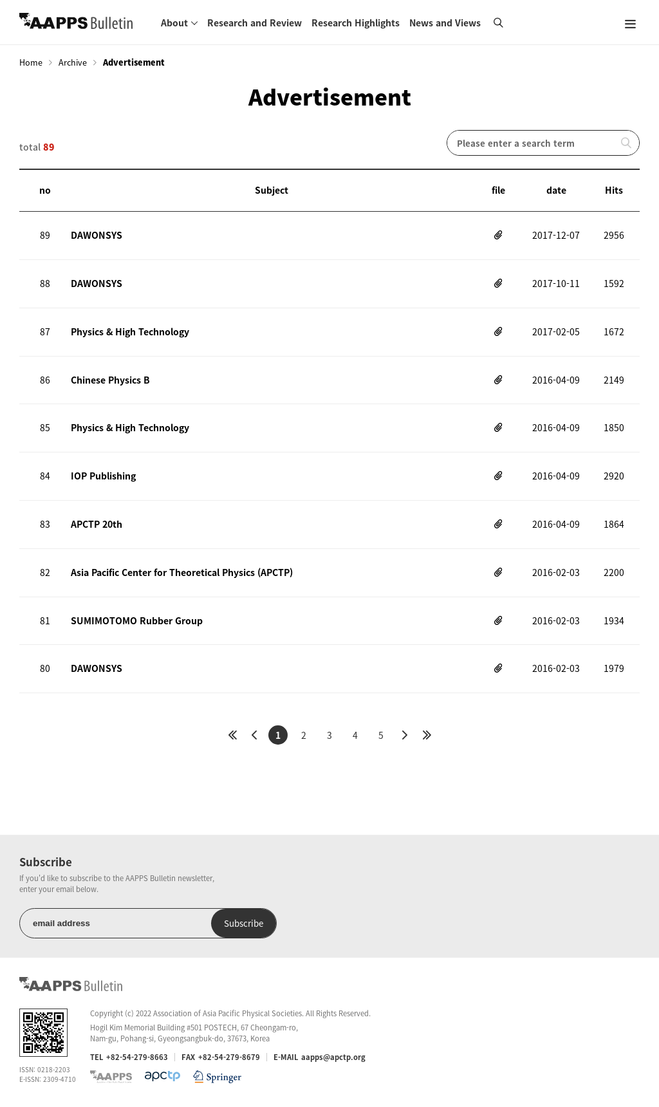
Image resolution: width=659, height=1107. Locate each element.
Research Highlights (355, 22)
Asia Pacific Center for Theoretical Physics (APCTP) (182, 572)
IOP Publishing (103, 475)
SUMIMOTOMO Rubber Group (136, 620)
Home (30, 62)
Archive (73, 62)
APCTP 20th (96, 523)
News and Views (445, 22)
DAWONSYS (96, 234)
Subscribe (243, 923)
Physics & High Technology (130, 331)
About (174, 22)
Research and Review (254, 22)
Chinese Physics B (110, 379)
